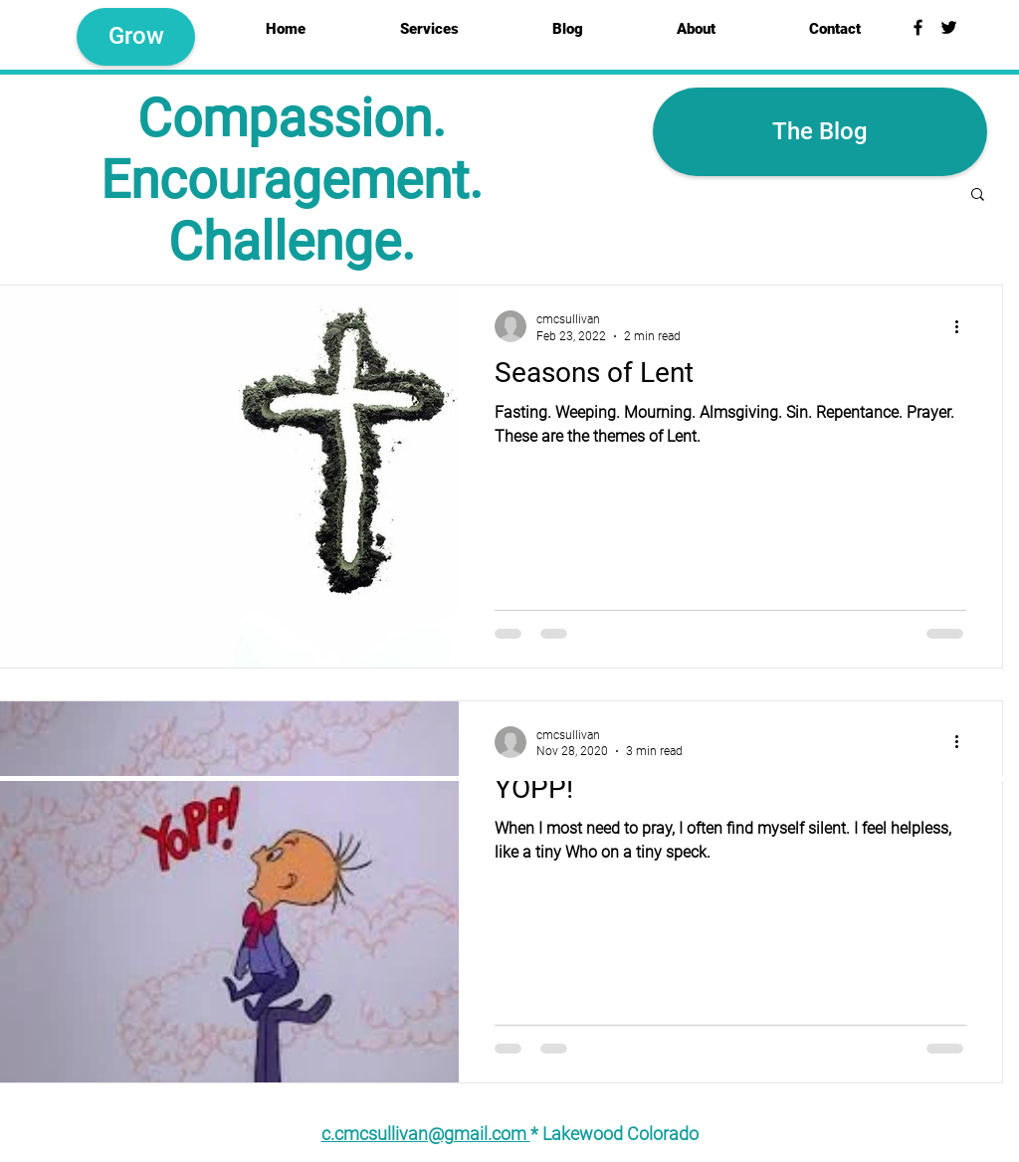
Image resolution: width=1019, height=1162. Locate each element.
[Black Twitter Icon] (948, 27)
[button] (977, 195)
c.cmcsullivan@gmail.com (425, 1133)
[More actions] (963, 326)
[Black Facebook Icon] (918, 27)
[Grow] (136, 37)
